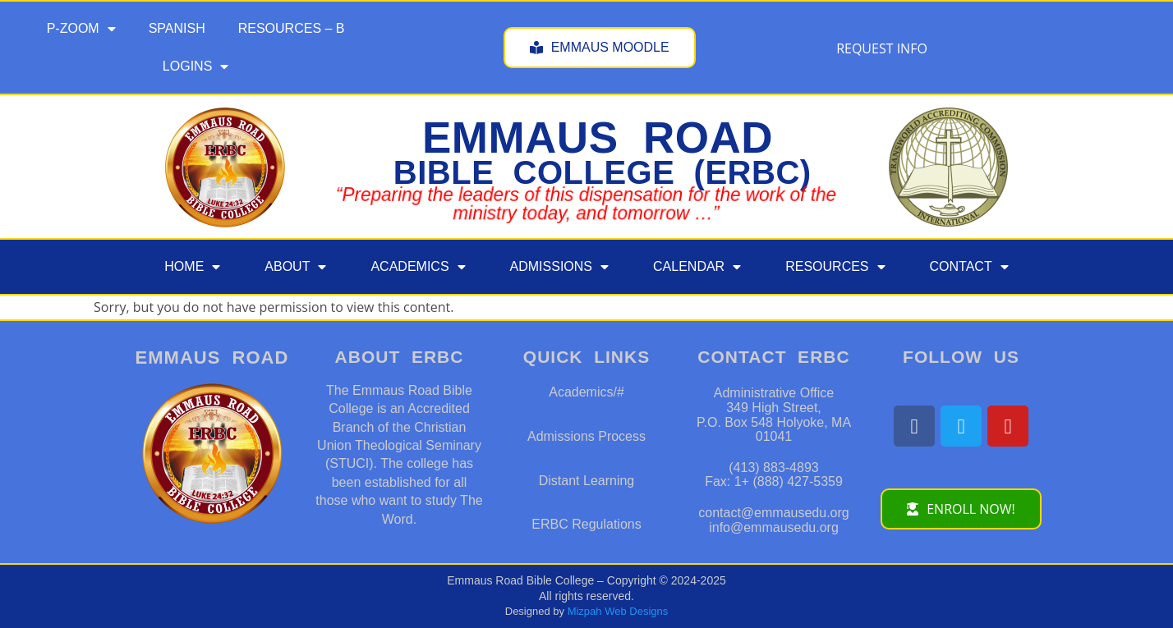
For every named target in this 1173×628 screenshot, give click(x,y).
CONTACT (969, 267)
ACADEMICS (417, 267)
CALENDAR (697, 267)
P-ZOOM (81, 29)
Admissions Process (586, 436)
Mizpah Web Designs (618, 611)
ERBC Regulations (586, 524)
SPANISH (177, 28)
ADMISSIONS (559, 267)
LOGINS (195, 66)
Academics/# (586, 392)
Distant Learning (587, 481)
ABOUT (295, 267)
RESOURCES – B (291, 28)
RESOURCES (835, 267)
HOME (192, 267)
